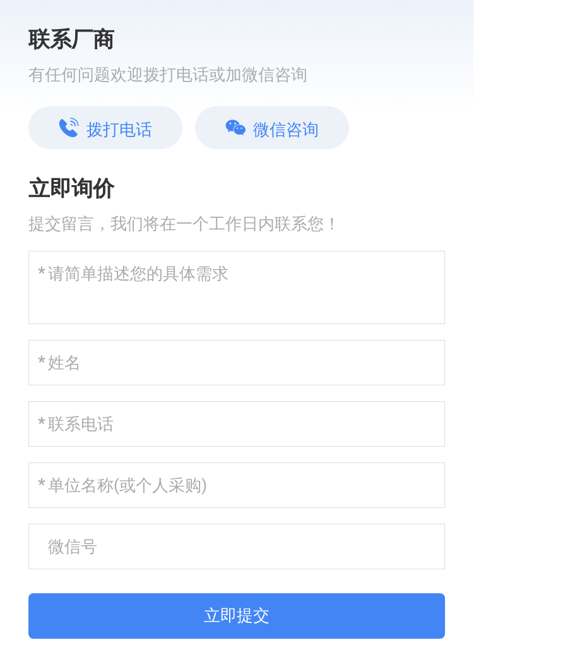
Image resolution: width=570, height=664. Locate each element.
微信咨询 (272, 128)
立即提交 (237, 615)
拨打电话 (105, 128)
